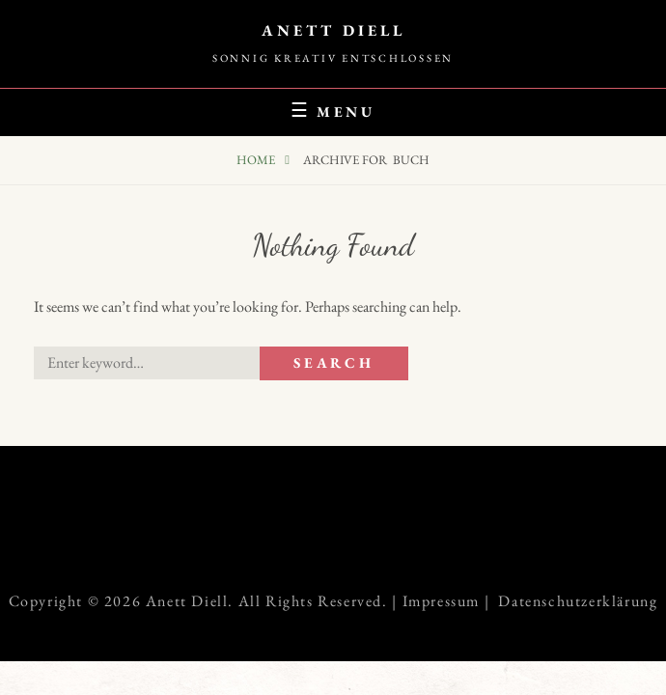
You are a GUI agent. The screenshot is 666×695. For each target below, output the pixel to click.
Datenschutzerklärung (577, 601)
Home (257, 160)
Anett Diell (333, 30)
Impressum (441, 601)
